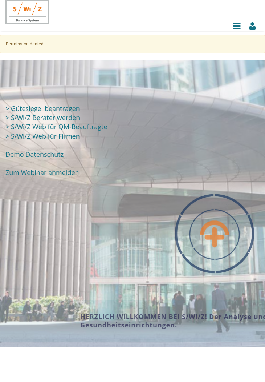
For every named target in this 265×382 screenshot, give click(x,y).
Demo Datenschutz (34, 154)
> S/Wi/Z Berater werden (42, 117)
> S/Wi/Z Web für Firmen (42, 136)
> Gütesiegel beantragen (42, 108)
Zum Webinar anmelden (42, 172)
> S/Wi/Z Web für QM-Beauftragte (56, 126)
